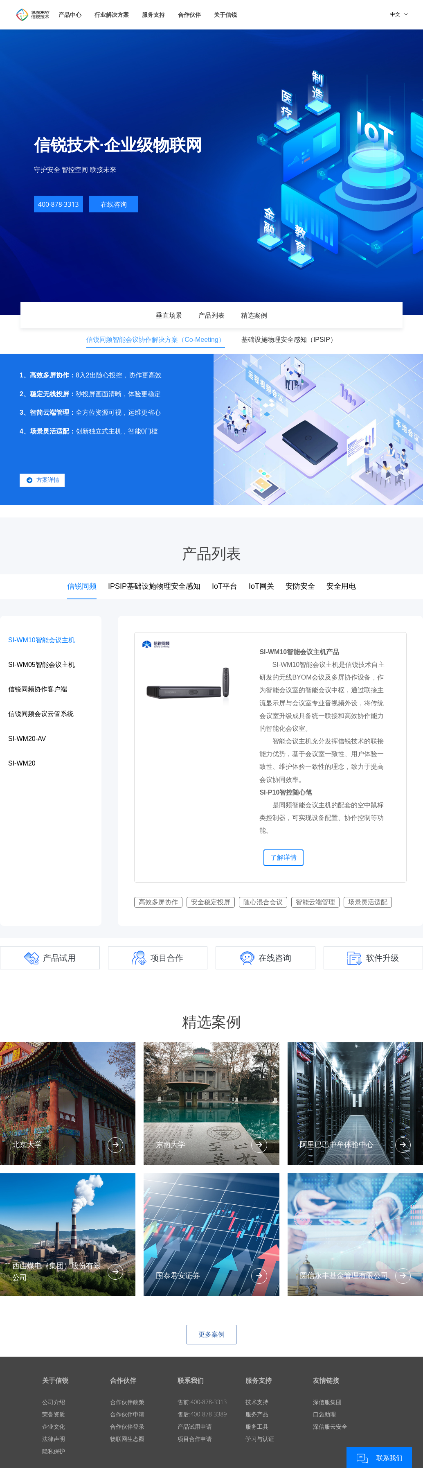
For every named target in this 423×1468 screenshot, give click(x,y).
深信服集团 (327, 1402)
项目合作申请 (195, 1439)
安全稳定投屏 (210, 902)
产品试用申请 (195, 1426)
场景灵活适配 (367, 902)
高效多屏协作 (158, 902)
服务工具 (256, 1426)
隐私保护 (53, 1451)
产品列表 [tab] (211, 315)
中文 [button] (399, 14)
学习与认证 (259, 1439)
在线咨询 (114, 204)
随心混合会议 (263, 902)
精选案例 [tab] (254, 315)
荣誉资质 (53, 1414)
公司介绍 (53, 1402)
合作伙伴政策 (127, 1402)
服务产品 (256, 1414)
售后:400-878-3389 (202, 1414)
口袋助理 (324, 1414)
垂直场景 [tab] (169, 315)
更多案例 (211, 1334)
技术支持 (256, 1402)
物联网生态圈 (127, 1439)
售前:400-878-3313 (202, 1402)
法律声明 (53, 1439)
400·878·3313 (58, 204)
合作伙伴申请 (127, 1414)
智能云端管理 (315, 902)
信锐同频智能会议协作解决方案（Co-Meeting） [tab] (155, 339)
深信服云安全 (330, 1426)
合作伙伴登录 (127, 1426)
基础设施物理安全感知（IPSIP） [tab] (289, 339)
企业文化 (53, 1426)
